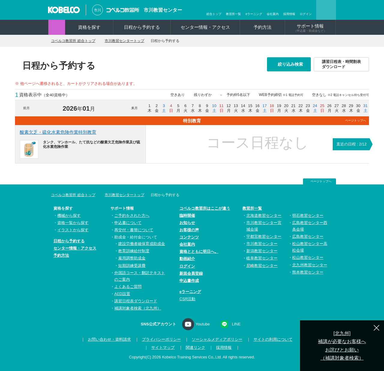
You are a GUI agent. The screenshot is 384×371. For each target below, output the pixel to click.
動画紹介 (187, 258)
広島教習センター (307, 236)
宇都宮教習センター (263, 236)
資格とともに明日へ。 (198, 251)
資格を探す (89, 27)
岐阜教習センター (262, 258)
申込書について (128, 222)
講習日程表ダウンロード (135, 301)
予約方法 (263, 27)
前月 (26, 108)
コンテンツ (189, 237)
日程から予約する (142, 27)
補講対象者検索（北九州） (137, 308)
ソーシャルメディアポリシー (215, 339)
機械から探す (69, 215)
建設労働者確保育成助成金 (141, 243)
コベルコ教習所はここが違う (204, 208)
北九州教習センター (309, 265)
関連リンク (195, 347)
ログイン (306, 14)
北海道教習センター (263, 215)
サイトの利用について (271, 339)
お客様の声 (189, 230)
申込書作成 (189, 280)
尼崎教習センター (262, 265)
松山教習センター (307, 257)
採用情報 (289, 14)
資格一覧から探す (72, 222)
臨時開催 (187, 215)
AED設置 (122, 294)
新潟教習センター (262, 251)
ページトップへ (355, 120)
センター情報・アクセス (205, 27)
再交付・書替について (133, 230)
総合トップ (213, 14)
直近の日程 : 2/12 (351, 144)
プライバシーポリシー (159, 339)
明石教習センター (307, 215)
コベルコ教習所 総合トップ (76, 41)
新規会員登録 (191, 273)
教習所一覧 (233, 14)
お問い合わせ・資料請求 (107, 339)
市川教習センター (163, 10)
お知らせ (187, 222)
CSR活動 (187, 299)
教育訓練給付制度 (133, 251)
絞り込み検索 (292, 64)
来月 (134, 108)
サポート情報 (310, 27)
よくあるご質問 (128, 286)
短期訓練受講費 (132, 265)
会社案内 (273, 14)
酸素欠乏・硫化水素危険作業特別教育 (58, 132)
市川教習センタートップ (133, 41)
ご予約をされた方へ (131, 215)
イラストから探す (72, 230)
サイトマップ (163, 347)
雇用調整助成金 (132, 258)
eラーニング (253, 14)
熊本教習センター (307, 272)
